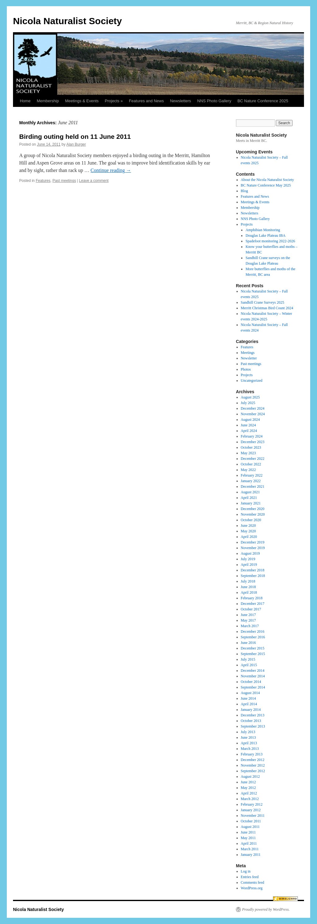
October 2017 (251, 609)
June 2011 (248, 832)
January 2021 (251, 503)
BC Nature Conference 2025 (262, 101)
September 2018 (253, 576)
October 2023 (251, 447)
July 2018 (248, 581)
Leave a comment (93, 180)
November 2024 (253, 414)
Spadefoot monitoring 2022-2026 (270, 241)
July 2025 (248, 403)
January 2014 (251, 709)
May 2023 (248, 453)
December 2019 (252, 542)
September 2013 (253, 726)
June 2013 (248, 737)
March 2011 (250, 849)
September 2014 (253, 687)
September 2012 (253, 771)
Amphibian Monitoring (262, 230)
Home (25, 101)
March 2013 (250, 748)
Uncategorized (252, 380)
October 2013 (251, 721)
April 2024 (249, 431)
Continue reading (111, 170)
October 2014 (251, 682)
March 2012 (250, 799)
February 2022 (252, 475)
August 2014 (250, 693)
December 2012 (252, 760)
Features (43, 180)
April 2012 (249, 793)
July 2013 (248, 732)
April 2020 (249, 537)
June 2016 (248, 642)
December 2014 (252, 670)
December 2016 (252, 631)
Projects (247, 224)
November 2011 (253, 815)
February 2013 (252, 754)
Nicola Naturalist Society (67, 21)
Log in (246, 871)
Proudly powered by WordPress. (266, 909)
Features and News (146, 101)
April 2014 (249, 704)
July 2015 (248, 659)
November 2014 (253, 676)
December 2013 (252, 715)
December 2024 (252, 408)
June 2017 (248, 615)
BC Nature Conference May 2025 (266, 185)
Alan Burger (76, 144)
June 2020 (248, 525)
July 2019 (248, 559)
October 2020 (251, 520)
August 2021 (250, 492)
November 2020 (253, 514)
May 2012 (248, 787)
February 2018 (252, 598)
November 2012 (253, 765)
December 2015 (252, 648)
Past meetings (64, 180)
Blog (244, 191)
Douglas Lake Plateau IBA (265, 235)
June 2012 (248, 782)
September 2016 (253, 637)
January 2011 (251, 854)
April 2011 (249, 843)
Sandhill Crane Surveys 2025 (262, 302)
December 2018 (252, 570)
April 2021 (249, 497)
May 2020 (248, 531)
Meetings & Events (81, 101)
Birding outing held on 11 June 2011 (75, 136)
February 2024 (252, 436)
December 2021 (252, 486)
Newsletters (180, 101)
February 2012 (252, 804)
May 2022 (248, 470)
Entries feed (250, 877)
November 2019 (253, 548)
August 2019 (250, 553)
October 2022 (251, 464)
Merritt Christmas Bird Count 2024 (267, 308)
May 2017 (248, 620)
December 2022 (252, 458)
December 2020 (252, 509)
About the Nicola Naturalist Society (267, 180)
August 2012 (250, 776)
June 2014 (248, 698)
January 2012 (251, 810)
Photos (246, 369)
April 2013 (249, 743)
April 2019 (249, 564)
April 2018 (249, 592)
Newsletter (249, 358)
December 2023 (252, 442)
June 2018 (248, 587)
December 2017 (252, 603)
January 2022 (251, 481)
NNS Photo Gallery (214, 101)
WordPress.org (252, 888)
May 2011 (248, 838)
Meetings (248, 352)
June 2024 (248, 425)
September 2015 (253, 654)
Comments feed (252, 882)
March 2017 (250, 626)
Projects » (114, 101)
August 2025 (250, 397)
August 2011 (250, 827)
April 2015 (249, 665)
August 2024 (250, 419)
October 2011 (251, 821)
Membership (48, 101)
